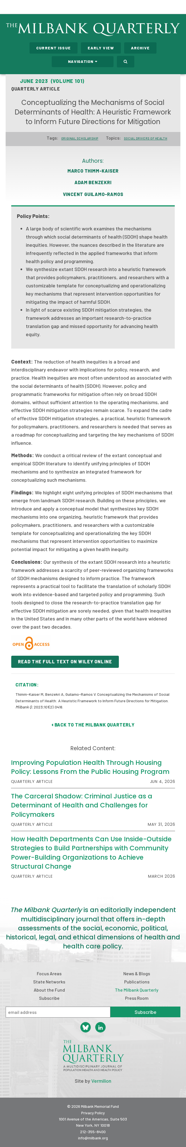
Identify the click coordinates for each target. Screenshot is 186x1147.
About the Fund (49, 989)
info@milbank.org (93, 1137)
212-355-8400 (93, 1131)
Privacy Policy (93, 1112)
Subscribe (49, 998)
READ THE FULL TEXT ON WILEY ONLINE (65, 661)
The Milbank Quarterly (136, 989)
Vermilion (101, 1081)
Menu (178, 8)
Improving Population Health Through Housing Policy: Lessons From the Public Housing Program (90, 767)
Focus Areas (49, 973)
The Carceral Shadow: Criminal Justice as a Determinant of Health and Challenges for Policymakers (81, 805)
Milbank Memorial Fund (26, 7)
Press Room (137, 998)
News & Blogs (136, 973)
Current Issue (53, 47)
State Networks (49, 981)
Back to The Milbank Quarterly (93, 724)
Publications (136, 981)
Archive (140, 47)
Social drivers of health (145, 138)
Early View (101, 47)
